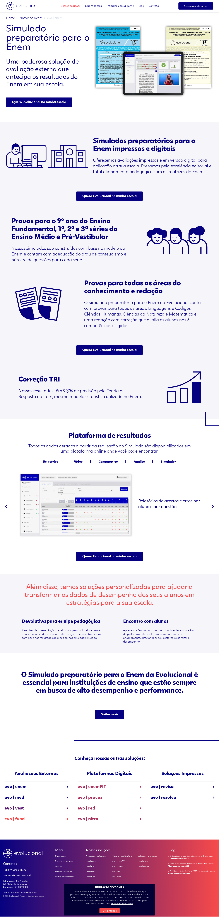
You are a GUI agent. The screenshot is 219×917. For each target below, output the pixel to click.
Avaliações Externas (96, 856)
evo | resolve (182, 798)
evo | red (110, 809)
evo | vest (36, 809)
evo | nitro (110, 819)
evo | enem (36, 787)
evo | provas (110, 798)
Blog (141, 6)
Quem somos (93, 6)
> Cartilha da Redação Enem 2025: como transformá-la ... (192, 873)
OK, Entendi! (110, 911)
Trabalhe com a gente (120, 6)
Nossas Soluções (31, 18)
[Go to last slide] (6, 507)
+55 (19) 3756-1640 (14, 870)
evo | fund (36, 819)
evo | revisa (182, 787)
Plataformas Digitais (122, 856)
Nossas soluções (70, 6)
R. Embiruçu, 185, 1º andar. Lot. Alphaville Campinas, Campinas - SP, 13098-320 (15, 884)
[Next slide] (213, 507)
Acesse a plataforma (63, 872)
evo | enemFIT (110, 787)
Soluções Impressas (147, 856)
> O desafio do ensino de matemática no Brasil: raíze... (192, 858)
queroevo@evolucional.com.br (17, 876)
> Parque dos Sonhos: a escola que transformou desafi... (192, 865)
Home (10, 18)
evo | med (36, 798)
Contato (154, 6)
